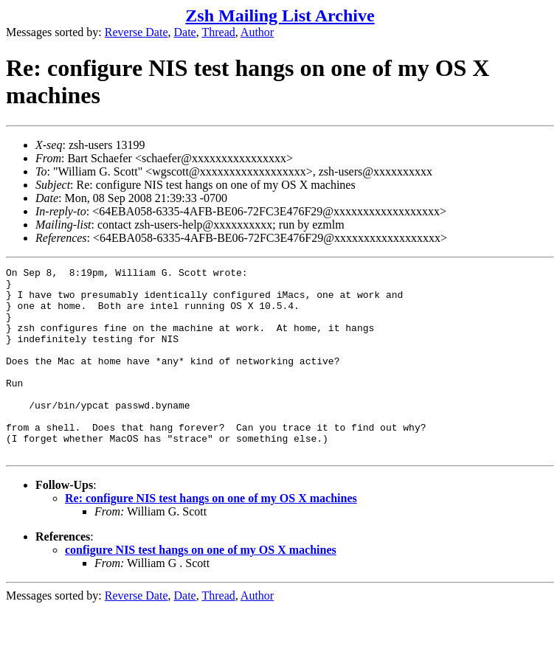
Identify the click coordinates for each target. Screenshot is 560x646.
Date (185, 32)
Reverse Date (136, 32)
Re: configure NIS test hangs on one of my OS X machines (211, 535)
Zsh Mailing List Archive (279, 15)
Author (257, 32)
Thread (218, 32)
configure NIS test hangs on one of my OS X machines (200, 587)
